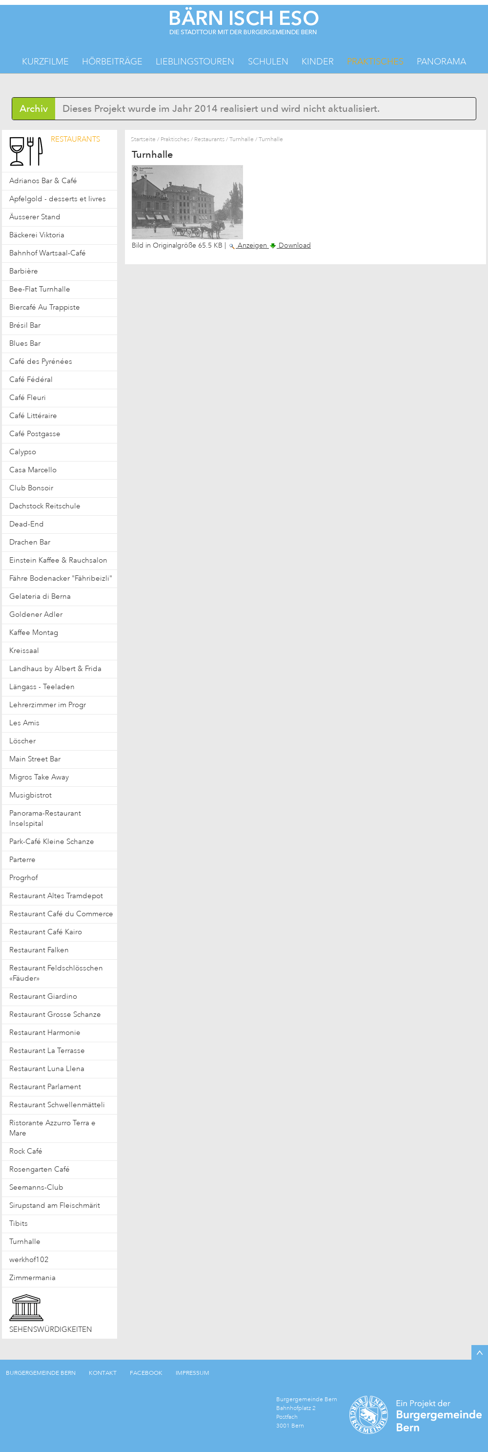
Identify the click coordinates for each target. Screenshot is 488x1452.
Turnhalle (241, 139)
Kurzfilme (45, 61)
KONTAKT (103, 1372)
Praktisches (375, 61)
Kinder (318, 61)
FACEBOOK (146, 1372)
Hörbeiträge (112, 61)
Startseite (143, 139)
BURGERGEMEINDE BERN (41, 1372)
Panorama (441, 61)
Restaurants (209, 139)
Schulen (268, 61)
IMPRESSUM (192, 1372)
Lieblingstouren (195, 61)
